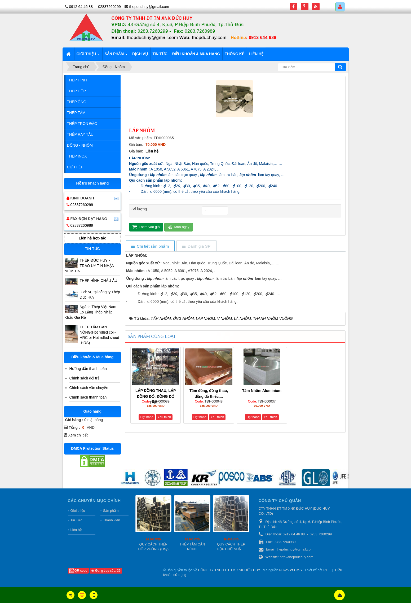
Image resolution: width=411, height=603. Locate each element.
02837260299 (109, 7)
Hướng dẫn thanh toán (88, 368)
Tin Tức (76, 520)
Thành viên (111, 520)
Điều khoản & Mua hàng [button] (196, 54)
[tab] (150, 246)
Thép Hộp (76, 91)
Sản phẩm (111, 511)
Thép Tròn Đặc (82, 123)
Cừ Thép (75, 167)
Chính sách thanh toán (88, 397)
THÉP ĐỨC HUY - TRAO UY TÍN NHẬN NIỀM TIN (89, 265)
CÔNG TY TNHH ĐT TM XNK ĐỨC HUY (229, 570)
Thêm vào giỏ (146, 227)
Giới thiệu (77, 511)
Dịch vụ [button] (140, 54)
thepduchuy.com (209, 37)
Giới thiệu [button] (88, 55)
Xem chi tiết (77, 435)
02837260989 (81, 225)
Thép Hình (77, 80)
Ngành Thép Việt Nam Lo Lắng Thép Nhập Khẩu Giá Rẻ (90, 312)
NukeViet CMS (290, 570)
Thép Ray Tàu (80, 134)
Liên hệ (151, 151)
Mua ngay (178, 227)
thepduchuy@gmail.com (149, 7)
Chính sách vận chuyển (88, 388)
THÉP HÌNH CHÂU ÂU (98, 280)
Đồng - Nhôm (80, 145)
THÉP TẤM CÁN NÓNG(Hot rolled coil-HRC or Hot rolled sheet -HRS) (99, 335)
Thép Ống (76, 102)
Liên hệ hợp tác (92, 238)
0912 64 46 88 (81, 7)
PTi (325, 570)
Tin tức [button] (160, 54)
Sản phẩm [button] (116, 55)
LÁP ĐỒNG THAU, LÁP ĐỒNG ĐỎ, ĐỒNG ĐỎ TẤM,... (155, 396)
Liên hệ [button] (256, 54)
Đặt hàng (146, 417)
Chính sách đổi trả (84, 378)
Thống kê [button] (234, 54)
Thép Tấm (76, 113)
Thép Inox (77, 156)
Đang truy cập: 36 (105, 571)
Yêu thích (164, 417)
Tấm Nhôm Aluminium (261, 390)
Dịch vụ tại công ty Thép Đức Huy (100, 294)
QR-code (78, 571)
